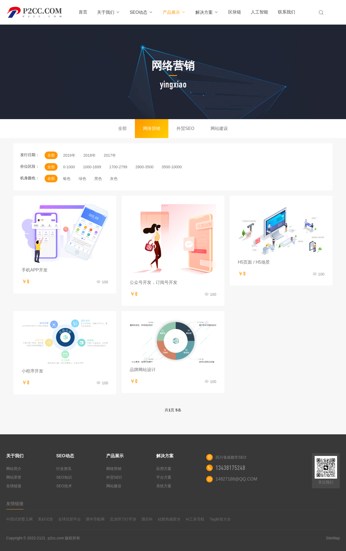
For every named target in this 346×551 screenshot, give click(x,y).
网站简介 (13, 468)
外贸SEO (185, 128)
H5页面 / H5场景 (254, 262)
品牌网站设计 (143, 369)
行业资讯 (63, 468)
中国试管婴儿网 (19, 519)
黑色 (98, 178)
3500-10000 (172, 167)
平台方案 (163, 477)
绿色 (82, 178)
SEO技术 (64, 486)
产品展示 (174, 12)
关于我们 (108, 12)
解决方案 (206, 12)
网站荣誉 (13, 477)
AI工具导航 (195, 519)
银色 (67, 178)
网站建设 (219, 128)
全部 (122, 128)
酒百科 (147, 519)
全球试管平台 (69, 519)
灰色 (114, 178)
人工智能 (259, 12)
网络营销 (151, 128)
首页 (83, 12)
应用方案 (163, 468)
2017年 (110, 155)
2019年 (69, 155)
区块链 (234, 12)
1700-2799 (118, 167)
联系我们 (286, 12)
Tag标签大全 (220, 519)
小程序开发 (32, 371)
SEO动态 (141, 12)
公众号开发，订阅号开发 (153, 282)
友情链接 (13, 486)
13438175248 (230, 467)
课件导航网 (95, 519)
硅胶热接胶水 (169, 519)
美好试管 (45, 519)
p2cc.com (56, 538)
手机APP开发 (35, 270)
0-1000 (69, 167)
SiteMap (333, 538)
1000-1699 (92, 167)
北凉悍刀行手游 (123, 519)
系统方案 (163, 486)
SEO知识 (64, 477)
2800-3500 (144, 167)
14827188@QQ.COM (236, 479)
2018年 (90, 155)
